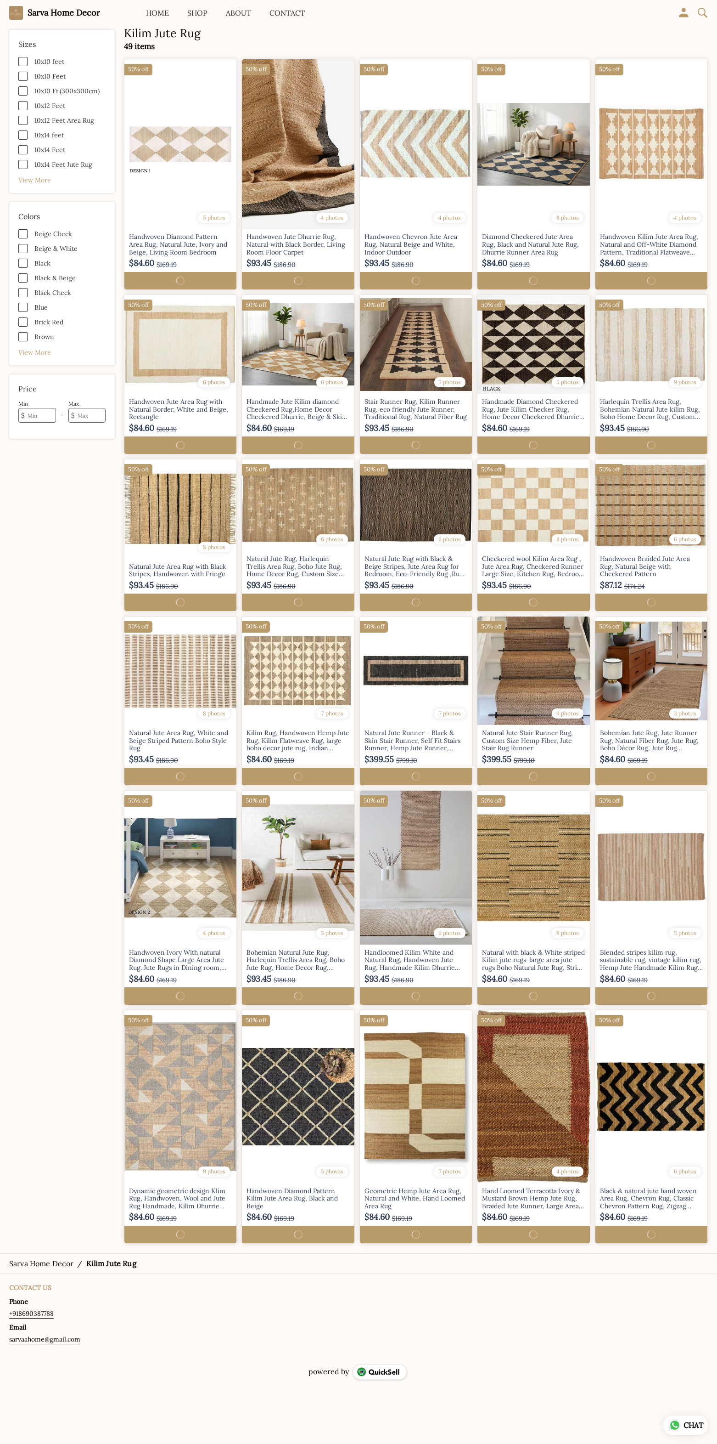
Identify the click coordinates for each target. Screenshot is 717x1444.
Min (23, 403)
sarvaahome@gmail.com (44, 1339)
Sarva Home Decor (64, 12)
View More (34, 180)
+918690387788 (31, 1313)
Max (73, 403)
